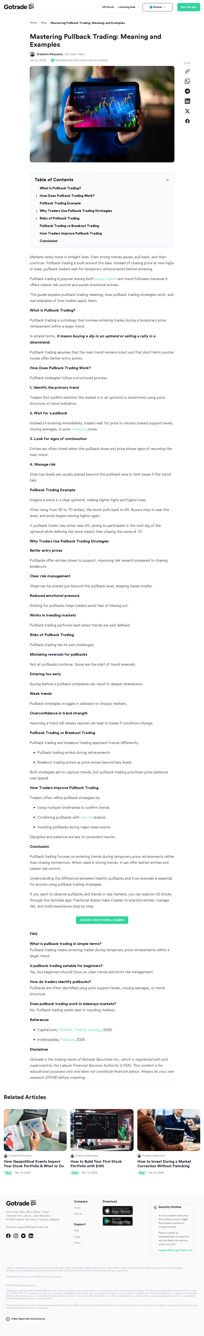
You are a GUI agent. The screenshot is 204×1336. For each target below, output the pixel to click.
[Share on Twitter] (187, 111)
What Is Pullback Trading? (60, 188)
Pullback (67, 1039)
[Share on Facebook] (187, 121)
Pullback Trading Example (60, 203)
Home (33, 22)
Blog (44, 22)
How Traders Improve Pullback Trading (71, 233)
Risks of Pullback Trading (59, 218)
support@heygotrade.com (176, 1250)
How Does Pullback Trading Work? (67, 195)
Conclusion (48, 241)
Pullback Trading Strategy (80, 1029)
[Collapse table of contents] (167, 180)
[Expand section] (36, 196)
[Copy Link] (187, 71)
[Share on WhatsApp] (187, 81)
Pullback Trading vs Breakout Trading (69, 226)
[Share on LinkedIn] (187, 101)
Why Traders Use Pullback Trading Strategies (76, 210)
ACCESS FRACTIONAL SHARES (102, 920)
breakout (79, 429)
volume (86, 817)
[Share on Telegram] (187, 91)
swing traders (106, 278)
